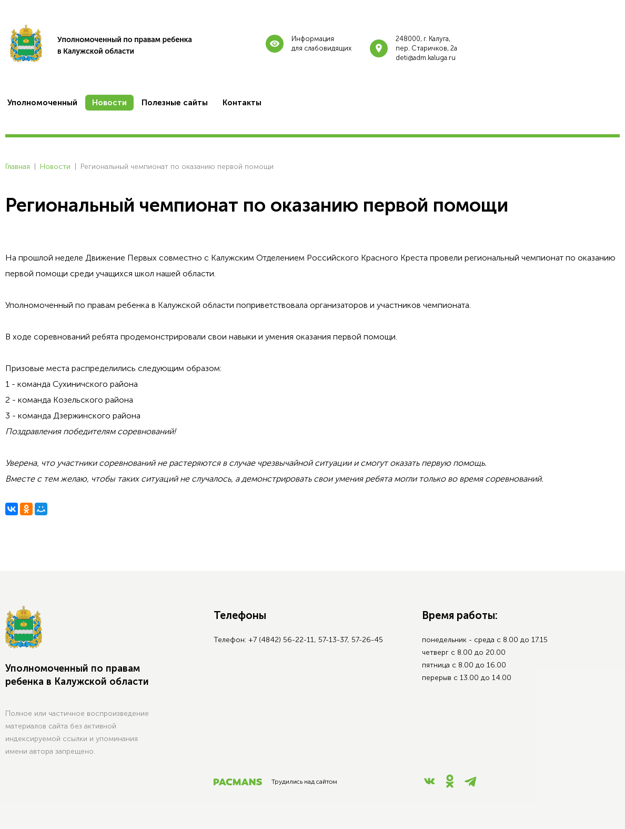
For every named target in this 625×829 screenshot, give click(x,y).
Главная (17, 167)
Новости (55, 167)
